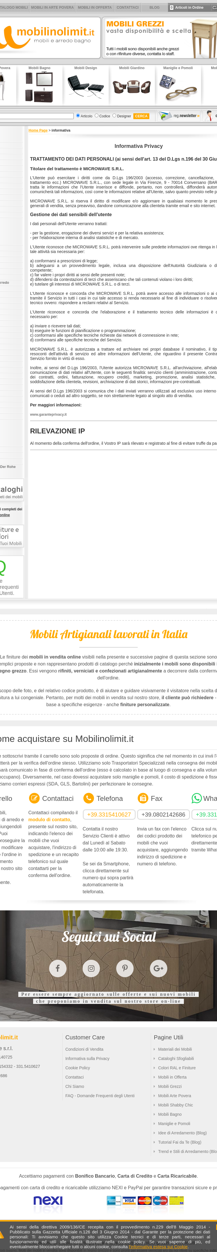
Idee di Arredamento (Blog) (182, 1133)
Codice (104, 116)
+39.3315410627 (109, 814)
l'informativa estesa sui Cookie (158, 1246)
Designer (124, 116)
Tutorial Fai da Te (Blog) (179, 1142)
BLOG (155, 8)
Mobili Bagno (170, 1114)
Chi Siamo (74, 1086)
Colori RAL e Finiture (177, 1068)
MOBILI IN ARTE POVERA (52, 8)
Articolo (86, 116)
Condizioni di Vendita (84, 1049)
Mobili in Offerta (172, 1077)
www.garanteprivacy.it (48, 414)
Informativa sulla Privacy (87, 1058)
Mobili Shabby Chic (175, 1105)
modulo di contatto (49, 819)
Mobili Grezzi (170, 1086)
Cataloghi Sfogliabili (176, 1058)
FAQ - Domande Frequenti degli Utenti (99, 1095)
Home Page (38, 130)
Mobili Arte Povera (174, 1095)
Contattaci (74, 1077)
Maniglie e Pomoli (174, 1123)
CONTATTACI (128, 8)
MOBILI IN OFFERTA (95, 8)
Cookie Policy (77, 1068)
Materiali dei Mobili (175, 1049)
